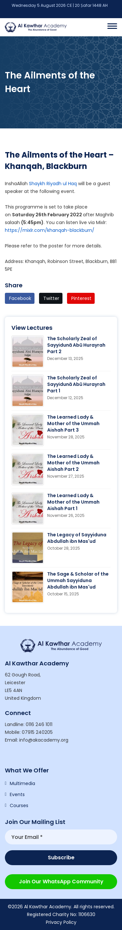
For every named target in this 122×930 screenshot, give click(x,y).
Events (17, 794)
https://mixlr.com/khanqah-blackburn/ (49, 230)
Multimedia (22, 783)
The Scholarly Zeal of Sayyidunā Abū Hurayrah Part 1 (76, 384)
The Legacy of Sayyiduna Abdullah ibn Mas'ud (76, 537)
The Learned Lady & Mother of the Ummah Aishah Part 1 (73, 502)
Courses (19, 805)
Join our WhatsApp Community (61, 881)
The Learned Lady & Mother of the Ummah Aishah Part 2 (73, 462)
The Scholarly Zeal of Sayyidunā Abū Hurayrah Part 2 (76, 345)
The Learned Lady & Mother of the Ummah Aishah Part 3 (73, 423)
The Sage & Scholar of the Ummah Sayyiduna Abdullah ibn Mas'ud (78, 580)
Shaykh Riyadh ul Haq (53, 183)
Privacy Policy (61, 922)
